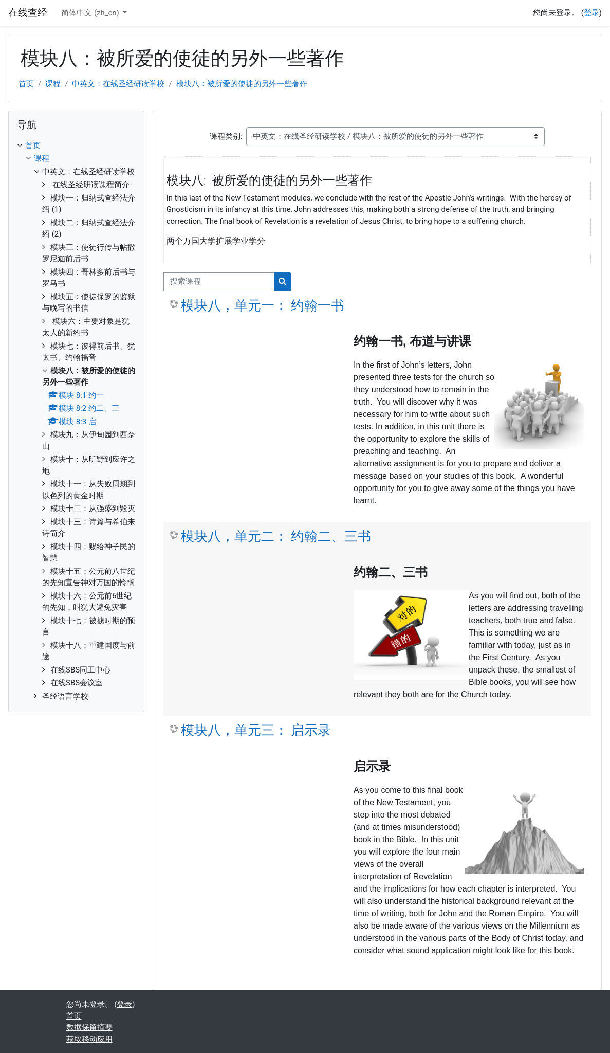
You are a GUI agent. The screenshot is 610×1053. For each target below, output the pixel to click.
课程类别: (226, 136)
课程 (53, 83)
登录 (591, 12)
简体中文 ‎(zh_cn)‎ (91, 12)
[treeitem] (76, 421)
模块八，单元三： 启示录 (256, 730)
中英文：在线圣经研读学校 (118, 83)
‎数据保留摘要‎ (89, 1027)
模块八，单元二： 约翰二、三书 (276, 536)
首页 (26, 83)
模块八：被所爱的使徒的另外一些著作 (241, 83)
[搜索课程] (218, 281)
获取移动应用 (89, 1039)
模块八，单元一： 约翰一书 (262, 305)
